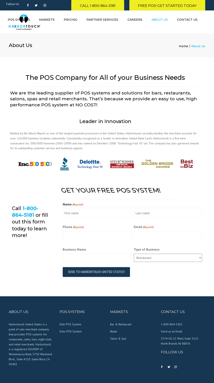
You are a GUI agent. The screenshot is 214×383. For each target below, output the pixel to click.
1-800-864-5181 (171, 324)
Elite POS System (70, 324)
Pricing (70, 20)
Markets (47, 20)
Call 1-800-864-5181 (98, 6)
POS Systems (19, 20)
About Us (160, 20)
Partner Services (102, 20)
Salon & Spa (118, 338)
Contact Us (187, 20)
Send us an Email (171, 331)
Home (183, 46)
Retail (113, 331)
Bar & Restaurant (120, 324)
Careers (134, 20)
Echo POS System (71, 331)
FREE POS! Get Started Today (167, 6)
